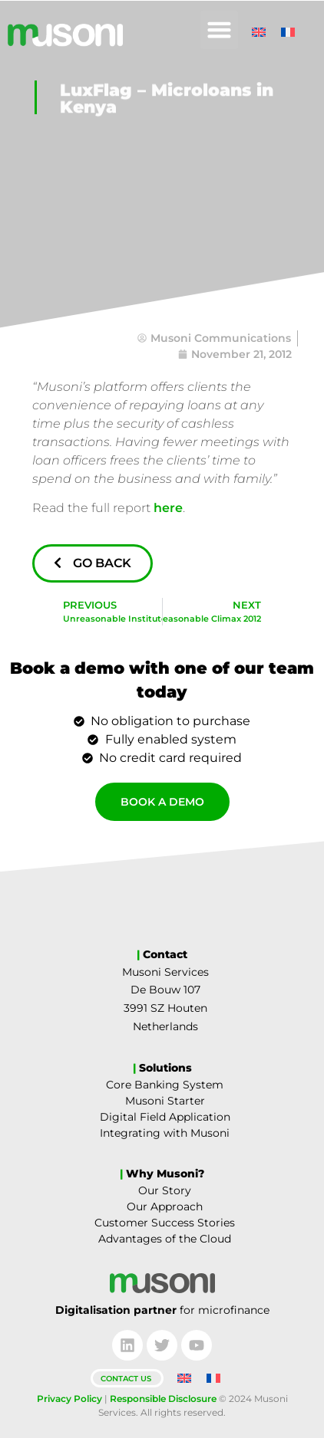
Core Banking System (164, 1085)
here (168, 508)
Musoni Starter (165, 1101)
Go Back (92, 563)
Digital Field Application (165, 1117)
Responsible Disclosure (163, 1398)
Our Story (164, 1190)
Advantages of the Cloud (164, 1239)
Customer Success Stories (164, 1223)
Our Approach (165, 1206)
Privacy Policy (69, 1398)
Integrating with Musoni (165, 1133)
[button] (219, 30)
